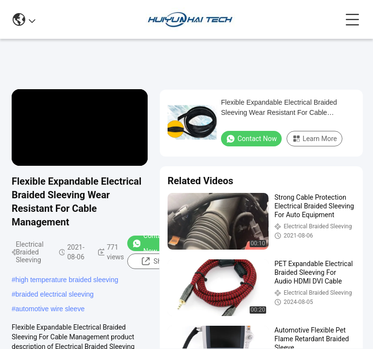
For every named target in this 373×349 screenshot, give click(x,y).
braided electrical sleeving (55, 294)
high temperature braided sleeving (67, 280)
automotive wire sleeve (50, 309)
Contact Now (149, 243)
